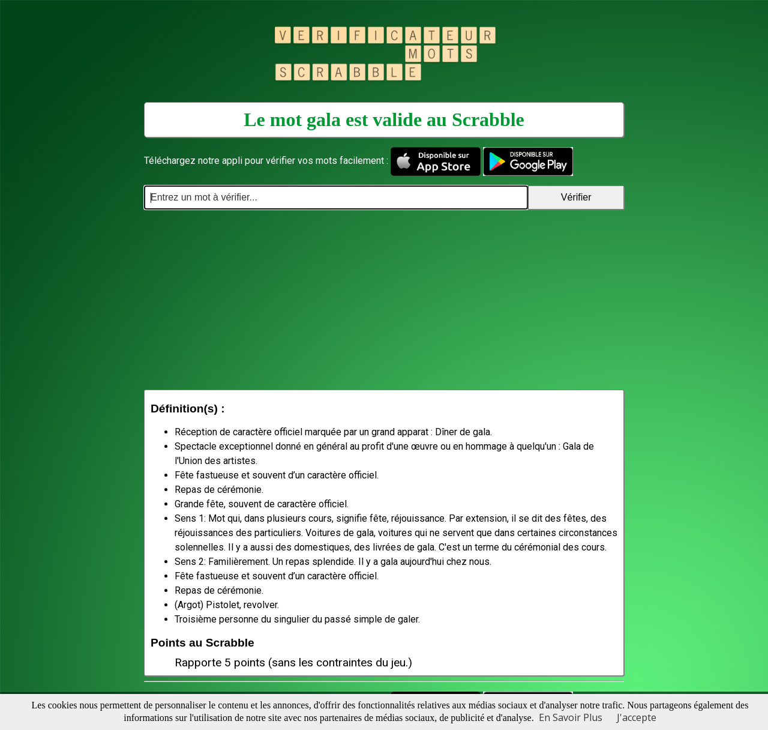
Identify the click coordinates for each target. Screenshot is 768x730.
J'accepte (636, 717)
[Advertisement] (384, 300)
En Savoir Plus (570, 717)
